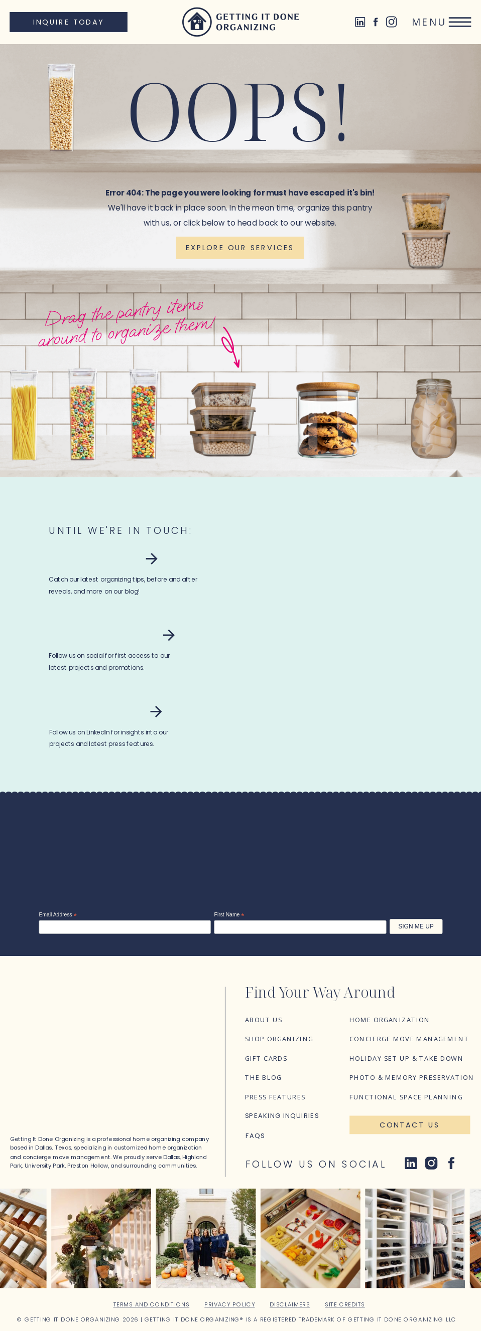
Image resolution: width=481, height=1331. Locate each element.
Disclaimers (290, 1305)
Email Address (57, 914)
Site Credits (345, 1305)
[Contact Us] (409, 1125)
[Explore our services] (240, 248)
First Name (229, 914)
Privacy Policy (229, 1305)
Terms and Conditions (151, 1305)
